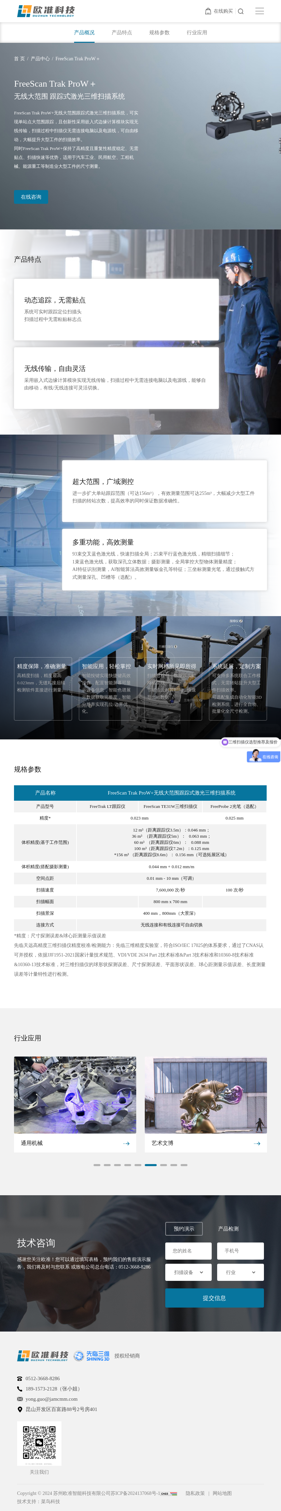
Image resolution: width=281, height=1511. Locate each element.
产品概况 (84, 32)
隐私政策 (195, 1493)
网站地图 (222, 1493)
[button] (97, 1165)
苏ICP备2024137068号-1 (135, 1493)
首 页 (19, 58)
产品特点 (122, 32)
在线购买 (219, 11)
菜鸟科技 (50, 1501)
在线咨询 (31, 197)
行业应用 (197, 32)
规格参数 (159, 32)
